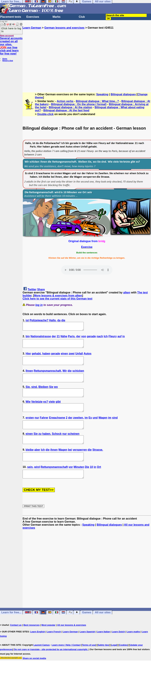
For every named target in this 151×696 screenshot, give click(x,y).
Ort (99, 480)
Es (90, 426)
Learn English (37, 647)
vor (71, 480)
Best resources (31, 640)
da (59, 320)
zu (40, 444)
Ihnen (29, 375)
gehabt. (36, 356)
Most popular (48, 640)
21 (58, 337)
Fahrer (44, 426)
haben (46, 356)
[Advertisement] (87, 59)
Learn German (32, 27)
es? (45, 409)
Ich (106, 337)
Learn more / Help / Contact (66, 660)
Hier (28, 356)
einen (64, 356)
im (86, 426)
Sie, (28, 392)
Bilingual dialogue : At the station (70, 107)
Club (82, 16)
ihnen (54, 462)
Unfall (79, 356)
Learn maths (133, 647)
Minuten (79, 480)
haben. (46, 444)
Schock (57, 444)
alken (126, 292)
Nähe (63, 337)
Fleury (113, 337)
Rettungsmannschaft (54, 480)
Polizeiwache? (39, 320)
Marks (56, 16)
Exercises (32, 16)
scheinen (73, 444)
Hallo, (53, 320)
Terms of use (89, 660)
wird (37, 480)
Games (86, 627)
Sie (51, 392)
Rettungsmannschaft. (48, 375)
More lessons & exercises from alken (58, 295)
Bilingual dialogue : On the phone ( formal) (78, 104)
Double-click (45, 114)
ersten (30, 426)
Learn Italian (103, 647)
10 (91, 480)
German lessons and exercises (64, 27)
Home (4, 59)
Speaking (102, 94)
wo (56, 392)
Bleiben (43, 392)
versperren (80, 462)
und (95, 426)
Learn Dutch (118, 647)
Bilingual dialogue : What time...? (97, 101)
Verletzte (37, 409)
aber (37, 462)
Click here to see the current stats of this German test (57, 298)
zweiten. (78, 426)
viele (52, 409)
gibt (58, 409)
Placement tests (10, 16)
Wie (28, 409)
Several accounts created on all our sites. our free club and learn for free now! (11, 46)
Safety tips (103, 660)
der (54, 337)
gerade (91, 337)
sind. (34, 392)
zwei (71, 356)
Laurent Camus (42, 660)
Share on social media (34, 673)
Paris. (72, 337)
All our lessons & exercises (71, 640)
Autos (87, 356)
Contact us (16, 640)
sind (115, 426)
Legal (114, 660)
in (123, 337)
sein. (30, 480)
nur (37, 426)
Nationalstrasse (40, 337)
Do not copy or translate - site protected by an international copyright (50, 664)
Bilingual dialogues (123, 94)
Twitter (32, 289)
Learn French (54, 647)
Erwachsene (57, 426)
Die (87, 480)
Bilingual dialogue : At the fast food (66, 110)
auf (119, 337)
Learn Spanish (87, 647)
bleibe (30, 462)
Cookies (123, 660)
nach (100, 337)
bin (28, 337)
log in (39, 304)
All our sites (103, 627)
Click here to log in (11, 30)
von (83, 337)
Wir (64, 375)
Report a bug (7, 61)
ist (27, 320)
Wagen (102, 426)
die (63, 320)
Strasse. (97, 462)
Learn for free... (11, 627)
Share (41, 289)
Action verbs (65, 101)
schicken (78, 375)
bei (70, 462)
